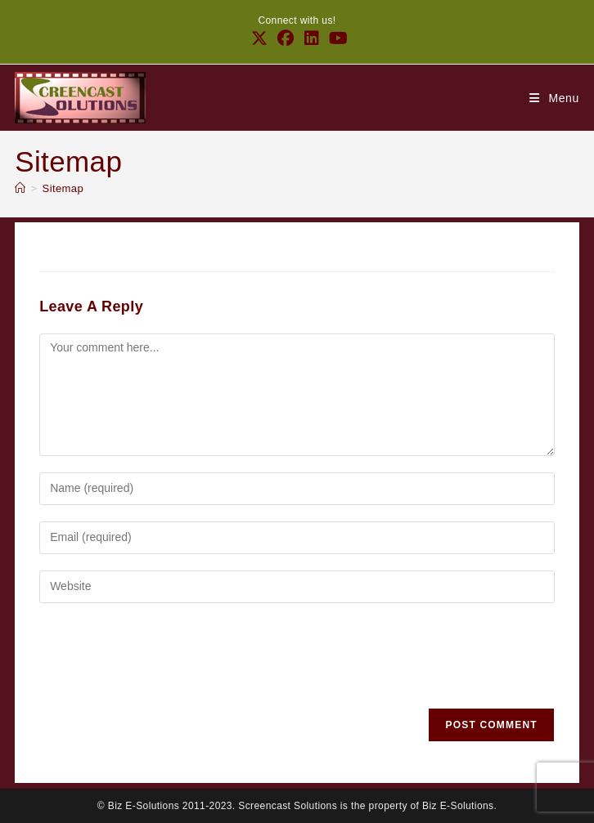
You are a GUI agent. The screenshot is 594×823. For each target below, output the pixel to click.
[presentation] (163, 659)
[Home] (20, 188)
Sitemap (63, 188)
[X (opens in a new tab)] (259, 38)
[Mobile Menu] (554, 98)
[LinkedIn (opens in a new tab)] (311, 38)
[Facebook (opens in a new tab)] (285, 38)
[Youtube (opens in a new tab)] (336, 38)
